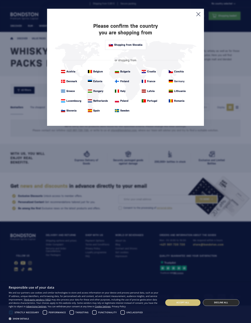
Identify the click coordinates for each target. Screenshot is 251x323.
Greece (68, 91)
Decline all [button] (221, 302)
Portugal (149, 100)
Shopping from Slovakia (125, 44)
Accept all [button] (182, 302)
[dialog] (125, 302)
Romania (176, 100)
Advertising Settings (36, 306)
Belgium (95, 71)
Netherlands (98, 100)
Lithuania (177, 91)
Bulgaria (122, 71)
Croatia (149, 71)
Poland (121, 100)
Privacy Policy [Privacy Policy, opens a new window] (119, 306)
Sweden (122, 110)
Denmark (69, 81)
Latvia (148, 91)
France (148, 81)
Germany (177, 81)
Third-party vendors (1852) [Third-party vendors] (37, 299)
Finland (122, 81)
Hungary (95, 91)
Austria (68, 71)
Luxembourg (71, 100)
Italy (120, 91)
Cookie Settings (103, 306)
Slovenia (69, 110)
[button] (84, 318)
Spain (94, 110)
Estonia (95, 81)
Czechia (176, 71)
